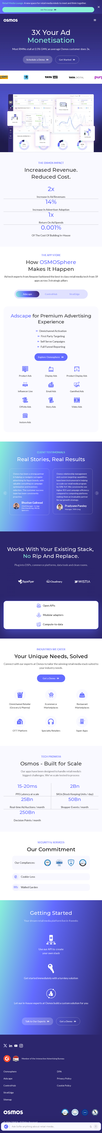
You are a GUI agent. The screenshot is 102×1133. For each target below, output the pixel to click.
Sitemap (8, 1099)
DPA (59, 1071)
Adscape (8, 1078)
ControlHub (10, 1085)
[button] (5, 493)
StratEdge (9, 1092)
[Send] (95, 1126)
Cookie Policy (64, 1085)
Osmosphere (10, 1071)
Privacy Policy (64, 1078)
